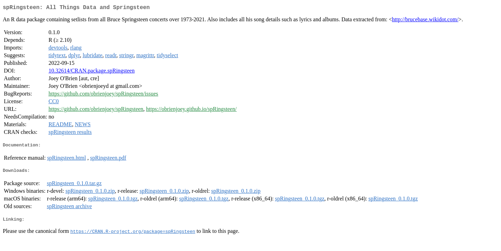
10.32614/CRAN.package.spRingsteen (91, 72)
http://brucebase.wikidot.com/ (425, 21)
